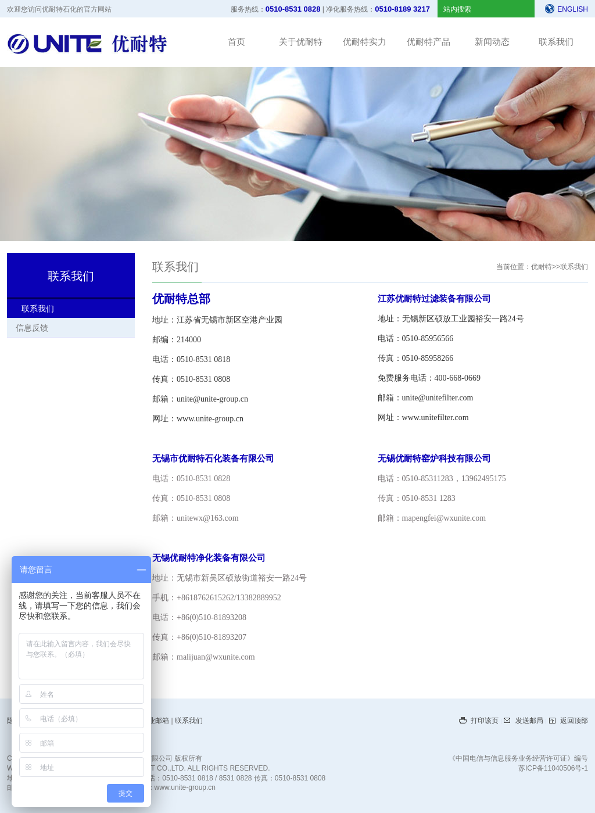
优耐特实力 (364, 41)
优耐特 (541, 267)
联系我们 (556, 41)
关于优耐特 (300, 41)
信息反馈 (32, 327)
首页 (236, 41)
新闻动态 (492, 41)
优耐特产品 (428, 41)
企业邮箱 (156, 721)
